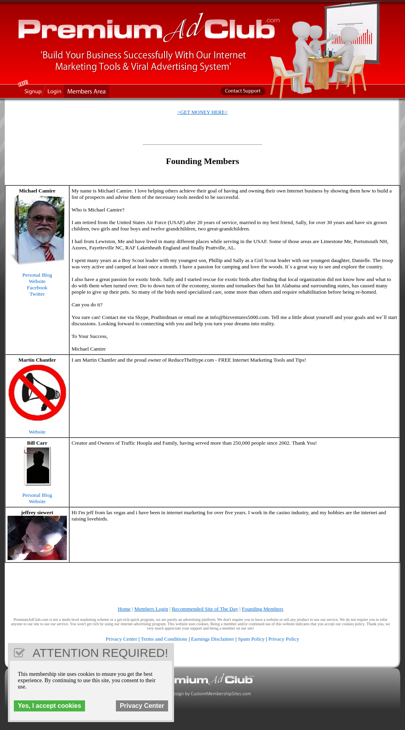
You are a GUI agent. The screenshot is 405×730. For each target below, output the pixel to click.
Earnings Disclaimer (212, 639)
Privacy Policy (284, 639)
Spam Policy (251, 639)
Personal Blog (37, 275)
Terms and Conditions (164, 639)
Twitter (37, 294)
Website (37, 281)
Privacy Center (121, 639)
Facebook (37, 287)
